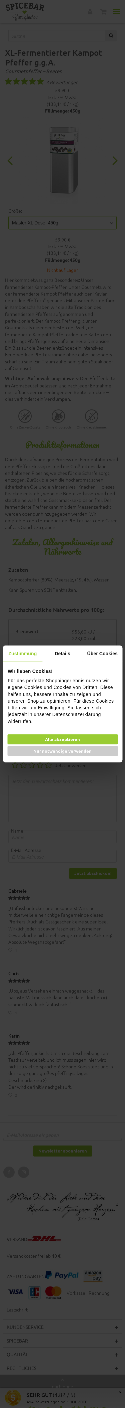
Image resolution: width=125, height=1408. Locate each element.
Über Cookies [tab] (102, 653)
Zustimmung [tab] (22, 653)
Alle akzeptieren (62, 739)
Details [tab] (62, 653)
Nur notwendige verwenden (62, 751)
